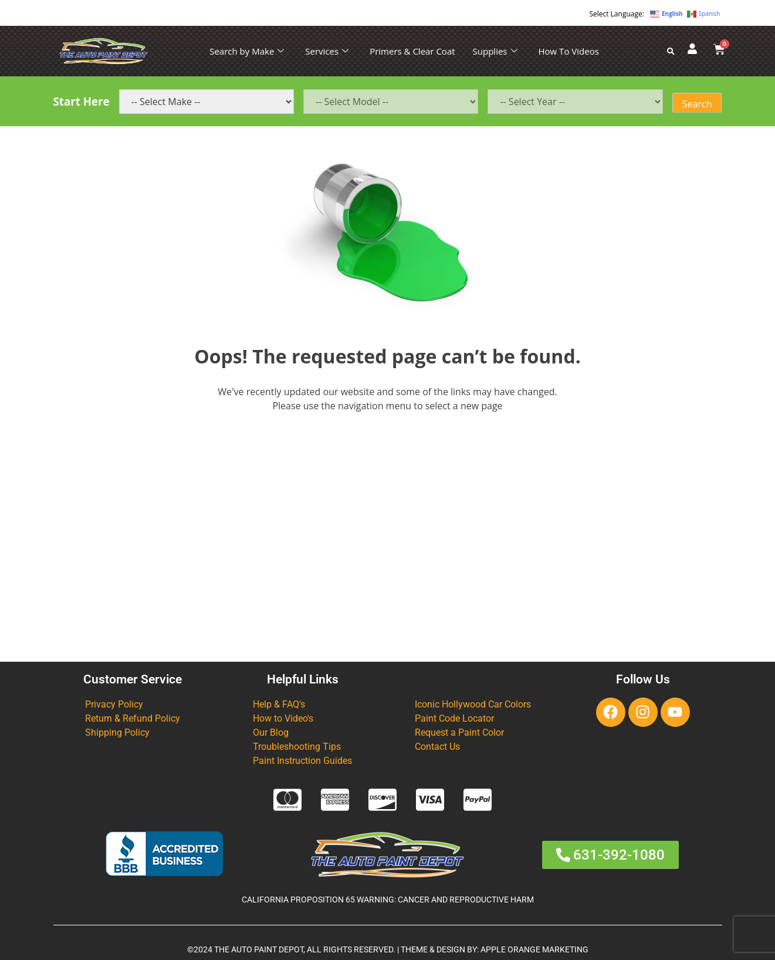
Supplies (495, 51)
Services (326, 51)
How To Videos (569, 51)
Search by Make (246, 51)
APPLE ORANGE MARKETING (534, 950)
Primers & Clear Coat (412, 51)
